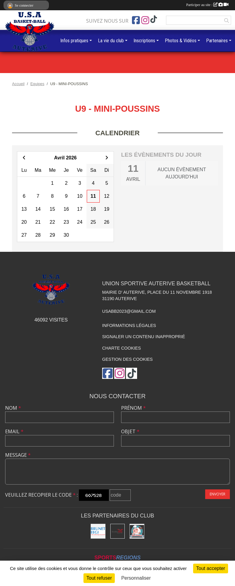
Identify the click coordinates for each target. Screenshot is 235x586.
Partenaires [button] (217, 40)
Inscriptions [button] (144, 40)
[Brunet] (98, 531)
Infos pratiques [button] (74, 40)
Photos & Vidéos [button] (180, 40)
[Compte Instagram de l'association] (145, 20)
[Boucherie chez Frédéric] (137, 531)
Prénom (133, 408)
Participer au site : (207, 5)
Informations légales (129, 325)
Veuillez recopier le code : (41, 495)
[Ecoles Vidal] (117, 531)
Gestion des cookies (127, 359)
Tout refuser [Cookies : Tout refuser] (99, 578)
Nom (13, 408)
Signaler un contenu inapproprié (143, 336)
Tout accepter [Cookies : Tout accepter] (210, 568)
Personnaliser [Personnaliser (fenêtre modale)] (136, 578)
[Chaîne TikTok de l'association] (153, 19)
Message (18, 455)
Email (14, 431)
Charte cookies (121, 348)
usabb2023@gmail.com (129, 311)
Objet (130, 431)
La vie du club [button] (111, 40)
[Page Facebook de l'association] (136, 20)
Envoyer (217, 494)
